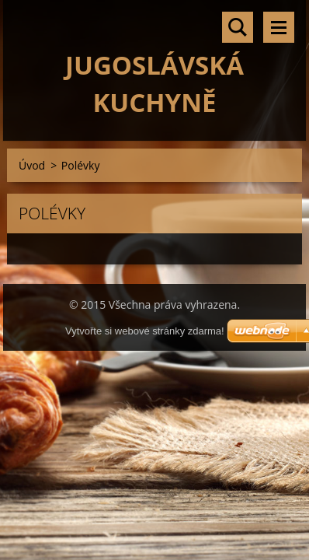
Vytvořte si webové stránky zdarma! (144, 331)
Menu (278, 27)
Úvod (32, 165)
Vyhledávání (237, 27)
